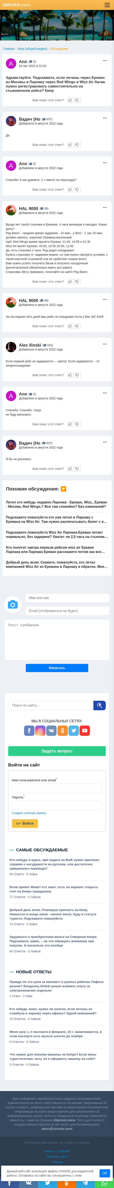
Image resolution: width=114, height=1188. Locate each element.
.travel (16, 5)
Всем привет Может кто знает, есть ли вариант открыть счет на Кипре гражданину (54, 889)
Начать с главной (57, 1151)
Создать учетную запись (29, 813)
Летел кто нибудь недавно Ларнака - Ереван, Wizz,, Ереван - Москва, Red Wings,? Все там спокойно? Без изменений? (56, 504)
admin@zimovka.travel (57, 1128)
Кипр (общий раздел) (32, 48)
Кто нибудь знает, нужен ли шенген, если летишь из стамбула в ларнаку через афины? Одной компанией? (53, 1011)
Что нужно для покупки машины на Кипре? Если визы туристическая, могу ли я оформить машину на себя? (53, 1056)
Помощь (57, 1162)
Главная (9, 48)
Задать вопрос (57, 751)
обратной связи (64, 1120)
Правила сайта (56, 1156)
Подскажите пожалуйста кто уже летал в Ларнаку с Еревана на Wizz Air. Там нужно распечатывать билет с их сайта (56, 519)
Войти (25, 823)
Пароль (18, 796)
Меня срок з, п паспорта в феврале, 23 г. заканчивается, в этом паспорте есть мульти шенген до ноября (56, 1034)
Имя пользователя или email (34, 779)
